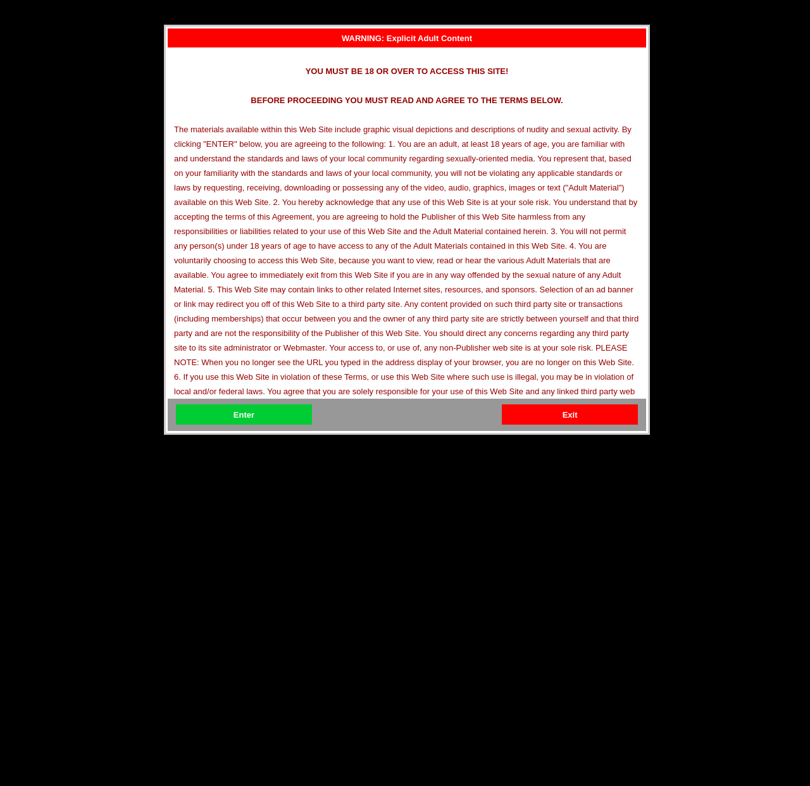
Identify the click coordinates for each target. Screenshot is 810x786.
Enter (244, 415)
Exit (570, 415)
